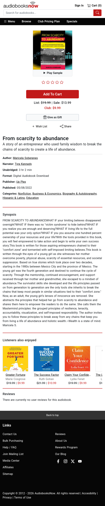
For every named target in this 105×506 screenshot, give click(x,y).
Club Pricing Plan (49, 21)
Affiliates (8, 467)
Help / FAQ (9, 447)
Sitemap (8, 474)
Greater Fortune (15, 375)
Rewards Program (66, 447)
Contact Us (10, 434)
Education (32, 198)
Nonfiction (24, 193)
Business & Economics (46, 193)
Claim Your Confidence (78, 375)
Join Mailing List (13, 454)
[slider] (52, 82)
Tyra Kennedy (23, 164)
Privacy (7, 497)
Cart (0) (94, 5)
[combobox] (52, 12)
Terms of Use (22, 497)
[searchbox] (49, 12)
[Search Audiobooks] (97, 12)
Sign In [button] (79, 5)
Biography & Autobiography (80, 193)
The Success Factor (46, 375)
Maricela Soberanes (25, 158)
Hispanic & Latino (14, 198)
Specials (72, 21)
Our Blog (60, 454)
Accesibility (89, 493)
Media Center (11, 460)
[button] (11, 21)
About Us (61, 440)
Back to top (52, 415)
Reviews (60, 434)
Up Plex (21, 181)
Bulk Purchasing (13, 440)
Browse (26, 21)
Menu (9, 21)
